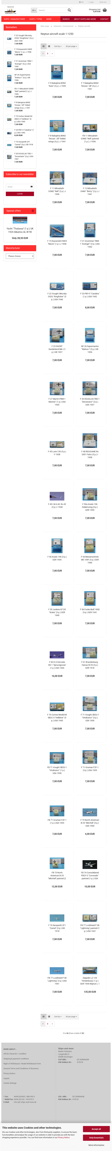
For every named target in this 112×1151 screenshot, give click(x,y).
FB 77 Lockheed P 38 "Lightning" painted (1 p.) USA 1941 (90, 928)
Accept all (96, 1129)
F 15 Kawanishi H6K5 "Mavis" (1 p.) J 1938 (57, 242)
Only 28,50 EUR (20, 238)
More (48, 19)
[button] (81, 2)
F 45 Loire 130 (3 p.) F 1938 (57, 453)
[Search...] (34, 10)
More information (96, 1145)
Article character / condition (15, 1054)
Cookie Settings (10, 1083)
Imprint (6, 1078)
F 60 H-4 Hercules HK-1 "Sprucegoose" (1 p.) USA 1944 (57, 665)
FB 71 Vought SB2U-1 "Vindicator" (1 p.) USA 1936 (57, 770)
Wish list (102, 2)
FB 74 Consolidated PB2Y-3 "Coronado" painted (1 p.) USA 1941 (90, 875)
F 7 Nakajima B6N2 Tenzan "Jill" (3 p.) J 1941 (90, 86)
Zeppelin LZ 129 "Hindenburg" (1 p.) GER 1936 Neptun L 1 (90, 981)
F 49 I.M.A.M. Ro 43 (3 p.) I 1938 (57, 505)
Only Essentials (96, 1138)
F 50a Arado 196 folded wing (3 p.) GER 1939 (90, 507)
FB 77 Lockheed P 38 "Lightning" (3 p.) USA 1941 (57, 981)
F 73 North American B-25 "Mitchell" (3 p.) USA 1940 (89, 823)
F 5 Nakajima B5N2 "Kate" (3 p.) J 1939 (57, 84)
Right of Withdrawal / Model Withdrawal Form (22, 1064)
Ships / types (35, 19)
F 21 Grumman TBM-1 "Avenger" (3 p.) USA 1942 (90, 244)
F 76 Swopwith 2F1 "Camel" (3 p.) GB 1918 (57, 928)
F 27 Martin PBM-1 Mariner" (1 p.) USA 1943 (57, 402)
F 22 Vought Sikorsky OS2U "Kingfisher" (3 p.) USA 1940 (57, 296)
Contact (104, 19)
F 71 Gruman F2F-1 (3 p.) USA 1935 (90, 768)
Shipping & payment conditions (16, 1059)
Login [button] (91, 2)
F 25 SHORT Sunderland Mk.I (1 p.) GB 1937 (57, 349)
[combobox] (57, 46)
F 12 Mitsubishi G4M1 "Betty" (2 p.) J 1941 (89, 191)
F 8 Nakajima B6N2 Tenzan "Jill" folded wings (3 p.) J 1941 (57, 139)
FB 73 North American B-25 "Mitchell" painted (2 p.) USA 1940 (57, 875)
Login (20, 194)
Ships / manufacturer (14, 19)
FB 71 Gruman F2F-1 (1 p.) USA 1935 (57, 821)
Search (66, 19)
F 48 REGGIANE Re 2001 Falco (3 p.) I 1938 (89, 454)
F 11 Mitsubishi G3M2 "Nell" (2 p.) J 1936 (57, 191)
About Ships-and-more (85, 19)
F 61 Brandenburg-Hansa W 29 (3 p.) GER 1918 (89, 665)
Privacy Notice (64, 1137)
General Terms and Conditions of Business (21, 1068)
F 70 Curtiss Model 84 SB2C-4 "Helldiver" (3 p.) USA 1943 (57, 718)
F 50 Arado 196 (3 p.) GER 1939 (57, 558)
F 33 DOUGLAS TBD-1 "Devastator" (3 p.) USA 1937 (90, 402)
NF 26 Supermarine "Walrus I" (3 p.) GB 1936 (90, 349)
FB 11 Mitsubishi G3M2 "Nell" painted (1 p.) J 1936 (90, 139)
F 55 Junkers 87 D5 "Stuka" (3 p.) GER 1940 (57, 612)
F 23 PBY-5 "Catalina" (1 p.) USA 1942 (89, 295)
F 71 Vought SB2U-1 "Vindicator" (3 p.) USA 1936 (90, 718)
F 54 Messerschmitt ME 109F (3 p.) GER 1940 (90, 560)
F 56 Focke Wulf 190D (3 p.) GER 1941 (90, 611)
